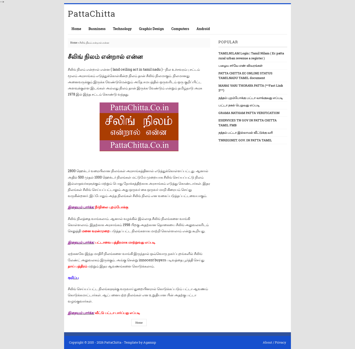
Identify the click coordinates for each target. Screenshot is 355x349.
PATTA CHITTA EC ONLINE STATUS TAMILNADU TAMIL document (245, 75)
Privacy (280, 342)
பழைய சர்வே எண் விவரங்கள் (240, 65)
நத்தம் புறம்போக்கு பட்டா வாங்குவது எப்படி (250, 98)
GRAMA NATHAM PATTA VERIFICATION (249, 113)
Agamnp (149, 342)
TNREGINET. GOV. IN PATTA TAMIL (245, 140)
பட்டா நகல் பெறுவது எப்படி (239, 105)
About (267, 342)
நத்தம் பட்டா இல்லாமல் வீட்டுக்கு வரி (245, 132)
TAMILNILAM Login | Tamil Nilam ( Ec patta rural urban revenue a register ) (251, 55)
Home (76, 28)
